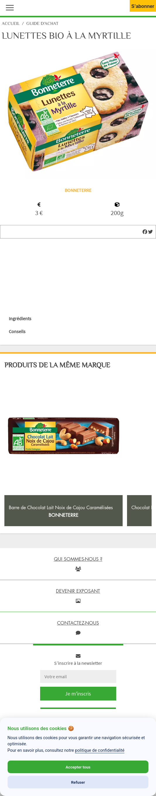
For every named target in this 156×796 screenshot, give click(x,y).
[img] (145, 231)
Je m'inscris (78, 693)
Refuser (78, 782)
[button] (8, 7)
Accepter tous (78, 767)
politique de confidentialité (99, 750)
